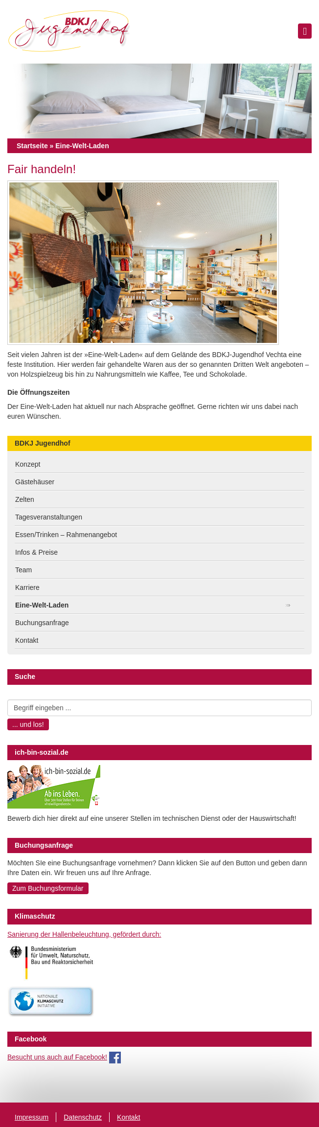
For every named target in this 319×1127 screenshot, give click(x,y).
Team (23, 570)
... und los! (28, 724)
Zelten (24, 499)
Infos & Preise (36, 552)
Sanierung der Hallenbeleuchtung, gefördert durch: (84, 934)
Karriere (27, 587)
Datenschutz (83, 1117)
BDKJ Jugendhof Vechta (68, 32)
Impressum (31, 1117)
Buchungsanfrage (42, 623)
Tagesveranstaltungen (48, 517)
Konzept (27, 464)
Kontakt (26, 640)
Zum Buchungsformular (48, 888)
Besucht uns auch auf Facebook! (57, 1057)
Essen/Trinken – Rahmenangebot (66, 535)
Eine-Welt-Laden (41, 605)
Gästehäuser (34, 482)
